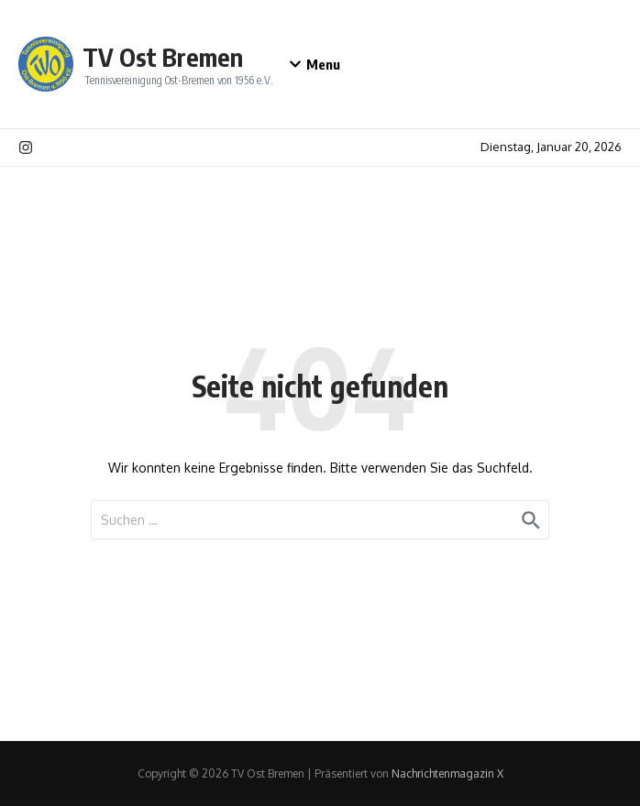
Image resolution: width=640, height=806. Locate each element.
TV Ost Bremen (163, 56)
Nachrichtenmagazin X (447, 773)
